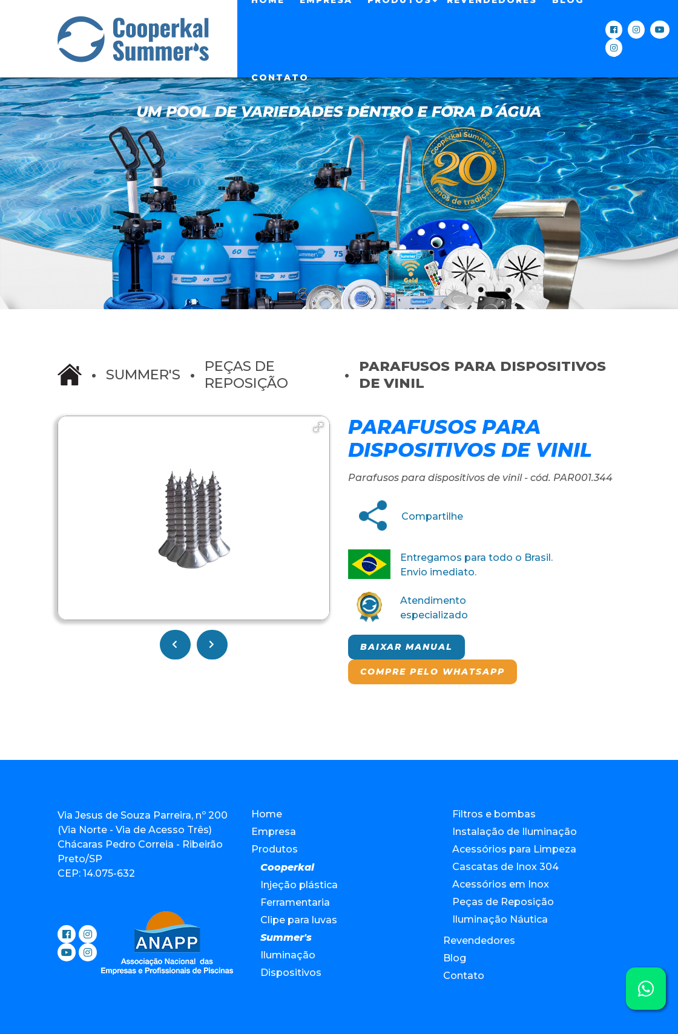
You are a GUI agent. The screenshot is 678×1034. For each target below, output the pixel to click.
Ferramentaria (295, 902)
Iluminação (287, 955)
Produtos (274, 849)
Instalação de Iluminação (514, 831)
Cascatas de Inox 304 (505, 866)
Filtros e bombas (494, 814)
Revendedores (479, 940)
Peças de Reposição (246, 374)
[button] (318, 427)
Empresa (273, 831)
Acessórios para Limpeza (514, 849)
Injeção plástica (299, 885)
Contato (280, 77)
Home (266, 814)
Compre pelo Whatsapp (432, 671)
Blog (454, 958)
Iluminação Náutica (500, 919)
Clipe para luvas (298, 920)
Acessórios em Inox (500, 884)
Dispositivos (290, 972)
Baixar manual (406, 646)
